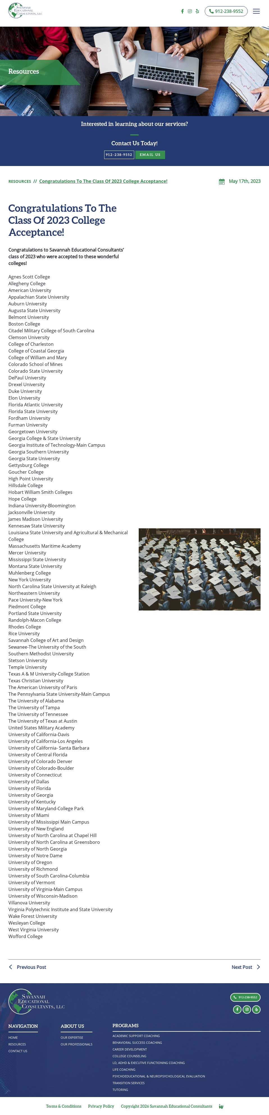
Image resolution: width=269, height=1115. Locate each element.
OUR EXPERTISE (73, 1037)
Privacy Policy (101, 1106)
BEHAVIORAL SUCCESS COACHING (140, 1042)
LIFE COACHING (125, 1069)
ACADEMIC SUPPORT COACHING (138, 1035)
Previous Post (31, 967)
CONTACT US (18, 1051)
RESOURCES (21, 181)
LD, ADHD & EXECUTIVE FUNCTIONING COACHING (152, 1062)
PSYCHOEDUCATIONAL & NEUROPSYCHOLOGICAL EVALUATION (163, 1076)
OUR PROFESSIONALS (77, 1044)
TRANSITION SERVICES (130, 1083)
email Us (150, 155)
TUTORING (121, 1089)
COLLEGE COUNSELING (131, 1056)
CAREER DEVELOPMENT (131, 1049)
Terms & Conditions (63, 1106)
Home (13, 1037)
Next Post (242, 967)
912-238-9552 (119, 155)
